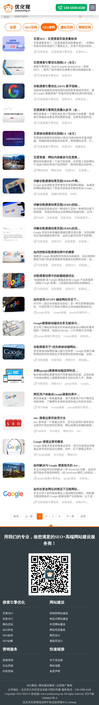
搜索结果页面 (59, 195)
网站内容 (42, 171)
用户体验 (42, 408)
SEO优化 (55, 432)
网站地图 (55, 665)
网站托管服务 (57, 629)
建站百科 (66, 27)
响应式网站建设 (59, 618)
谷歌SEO (67, 100)
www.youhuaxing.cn (51, 693)
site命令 (41, 432)
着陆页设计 (56, 640)
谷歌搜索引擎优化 (48, 100)
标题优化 (84, 290)
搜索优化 (80, 148)
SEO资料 (49, 27)
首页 (6, 17)
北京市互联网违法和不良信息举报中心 (45, 702)
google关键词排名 (79, 314)
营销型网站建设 (59, 613)
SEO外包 (8, 629)
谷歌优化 (80, 100)
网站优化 (56, 171)
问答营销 (8, 671)
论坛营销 (8, 665)
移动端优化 (85, 361)
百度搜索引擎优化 (61, 53)
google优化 (43, 314)
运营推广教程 (64, 685)
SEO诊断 (8, 640)
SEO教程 (32, 685)
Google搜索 (59, 314)
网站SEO (68, 432)
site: (79, 432)
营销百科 (84, 27)
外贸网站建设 (57, 624)
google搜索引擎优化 (48, 337)
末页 (83, 516)
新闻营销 (8, 660)
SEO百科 (31, 27)
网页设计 (55, 635)
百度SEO (81, 53)
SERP (73, 195)
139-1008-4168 (74, 8)
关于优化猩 (56, 660)
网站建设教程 (47, 685)
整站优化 (8, 624)
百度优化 (42, 53)
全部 (13, 27)
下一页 (70, 516)
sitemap (72, 702)
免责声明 (55, 671)
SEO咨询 (8, 635)
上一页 (29, 516)
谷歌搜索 (42, 195)
